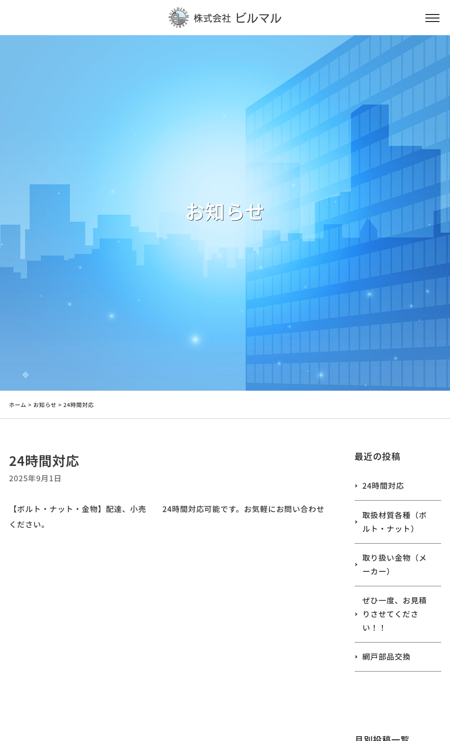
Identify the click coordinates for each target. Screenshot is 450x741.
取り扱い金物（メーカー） (394, 564)
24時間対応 (383, 485)
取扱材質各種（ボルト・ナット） (394, 521)
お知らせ (45, 404)
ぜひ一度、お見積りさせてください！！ (394, 613)
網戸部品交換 (386, 656)
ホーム (17, 404)
